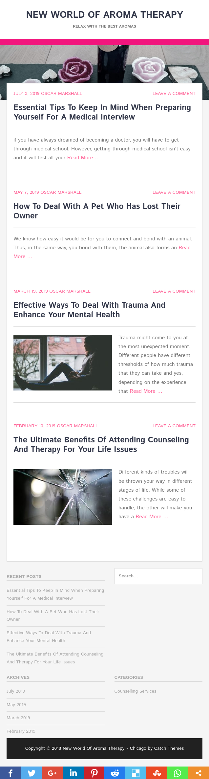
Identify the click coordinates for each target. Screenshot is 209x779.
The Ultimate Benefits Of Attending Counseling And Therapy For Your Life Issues (101, 444)
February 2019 (21, 731)
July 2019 (16, 691)
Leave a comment (174, 93)
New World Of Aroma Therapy (104, 15)
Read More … (83, 158)
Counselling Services (136, 691)
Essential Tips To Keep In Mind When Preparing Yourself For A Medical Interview (102, 112)
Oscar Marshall (61, 93)
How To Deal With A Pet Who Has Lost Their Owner (96, 211)
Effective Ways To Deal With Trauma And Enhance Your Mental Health (89, 310)
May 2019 (16, 704)
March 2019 (18, 718)
